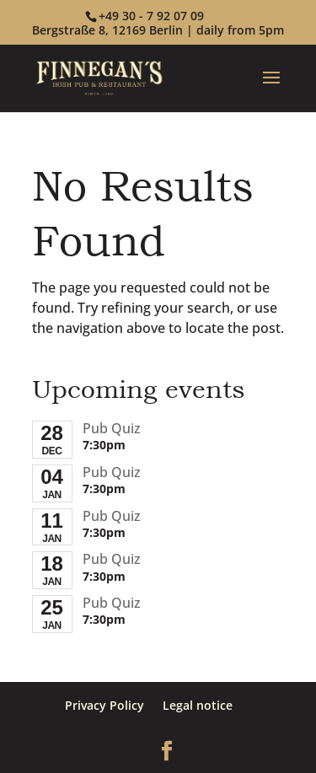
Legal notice (198, 705)
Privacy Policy (104, 705)
